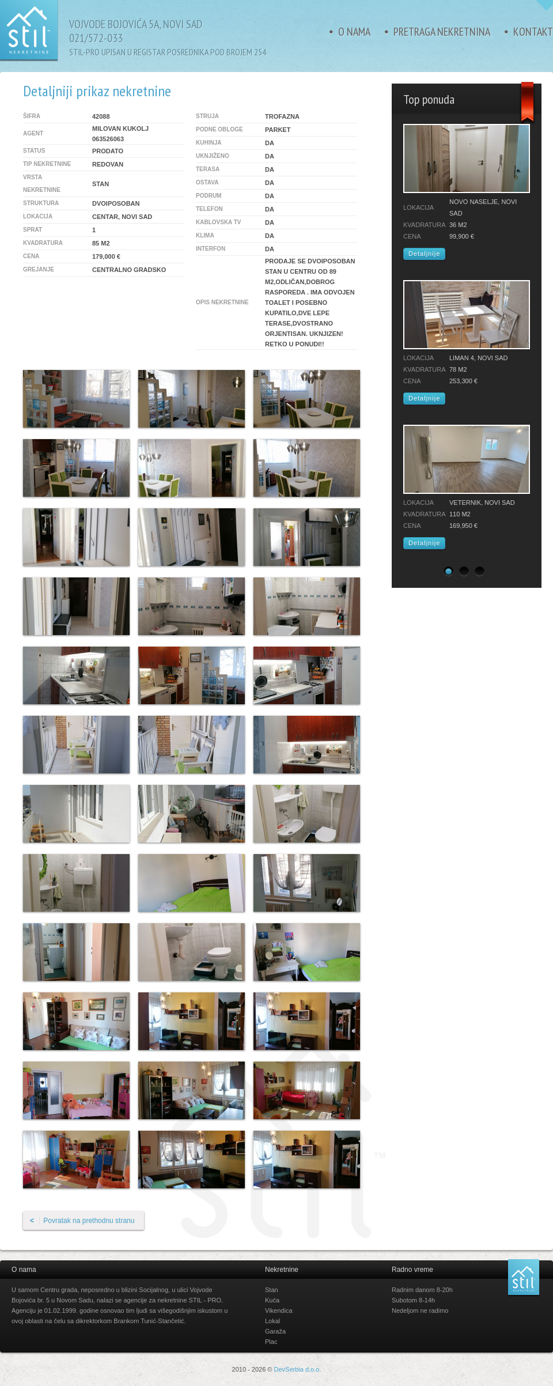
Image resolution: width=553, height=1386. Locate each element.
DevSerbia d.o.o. (297, 1369)
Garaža (275, 1331)
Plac (271, 1341)
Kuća (272, 1300)
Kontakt (533, 31)
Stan (271, 1289)
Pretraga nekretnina (441, 31)
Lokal (272, 1320)
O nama (354, 31)
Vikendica (279, 1310)
